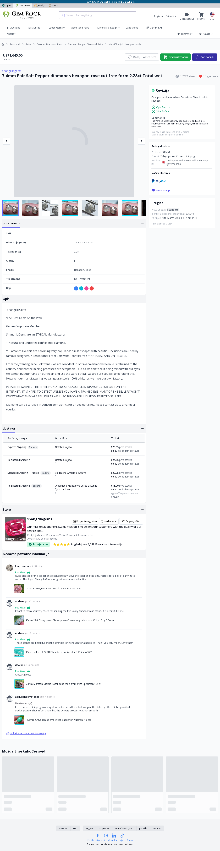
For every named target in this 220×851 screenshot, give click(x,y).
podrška (143, 828)
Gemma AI (154, 27)
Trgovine (185, 33)
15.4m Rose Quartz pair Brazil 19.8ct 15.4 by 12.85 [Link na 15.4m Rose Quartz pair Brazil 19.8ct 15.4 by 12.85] (53, 588)
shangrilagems (11, 71)
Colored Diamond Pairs (50, 44)
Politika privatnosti (96, 840)
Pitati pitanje (160, 190)
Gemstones (22, 5)
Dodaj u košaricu (175, 57)
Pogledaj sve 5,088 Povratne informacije (87, 544)
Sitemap (157, 828)
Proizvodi (15, 44)
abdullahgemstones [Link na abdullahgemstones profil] (27, 696)
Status (130, 840)
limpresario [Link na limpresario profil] (22, 566)
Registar (158, 16)
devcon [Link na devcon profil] (19, 665)
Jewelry (39, 5)
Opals (6, 5)
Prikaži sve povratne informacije (26, 733)
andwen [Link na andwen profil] (20, 601)
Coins (53, 5)
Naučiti (206, 33)
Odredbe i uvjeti (116, 840)
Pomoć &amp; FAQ (124, 828)
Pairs (28, 44)
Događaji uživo (131, 521)
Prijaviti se (171, 16)
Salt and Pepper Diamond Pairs (85, 44)
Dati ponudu (204, 57)
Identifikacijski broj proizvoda (124, 44)
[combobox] (97, 15)
